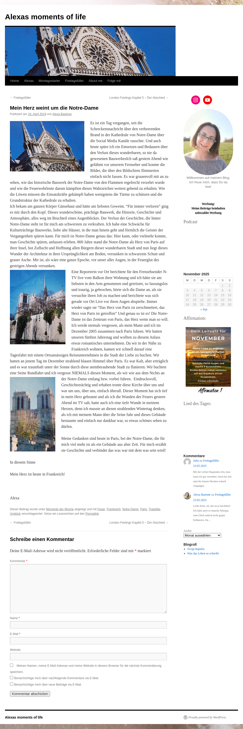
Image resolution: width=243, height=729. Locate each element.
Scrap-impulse (196, 549)
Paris (143, 509)
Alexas (29, 81)
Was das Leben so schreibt (203, 553)
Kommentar (18, 561)
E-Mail (15, 634)
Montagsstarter (49, 81)
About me (96, 81)
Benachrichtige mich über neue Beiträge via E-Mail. (48, 684)
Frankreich (114, 509)
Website (15, 650)
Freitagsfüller (74, 81)
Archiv (187, 531)
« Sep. (204, 309)
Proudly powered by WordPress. (207, 717)
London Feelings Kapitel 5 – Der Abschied (139, 97)
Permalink (92, 513)
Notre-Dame (130, 509)
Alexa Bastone (61, 114)
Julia (196, 460)
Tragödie (154, 509)
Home (14, 81)
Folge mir (114, 81)
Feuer (101, 509)
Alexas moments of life (45, 17)
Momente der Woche (60, 509)
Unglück (15, 513)
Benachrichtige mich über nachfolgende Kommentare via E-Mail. (56, 678)
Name (15, 618)
